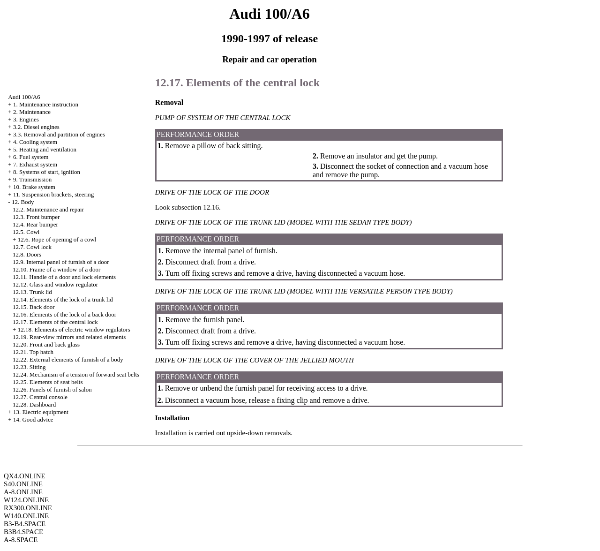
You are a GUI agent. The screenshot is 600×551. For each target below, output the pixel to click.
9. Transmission (32, 179)
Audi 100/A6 (24, 96)
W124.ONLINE (26, 500)
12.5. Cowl (26, 231)
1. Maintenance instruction (45, 104)
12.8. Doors (27, 254)
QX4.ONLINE (24, 476)
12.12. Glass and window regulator (55, 284)
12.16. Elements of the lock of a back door (64, 314)
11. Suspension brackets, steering (53, 194)
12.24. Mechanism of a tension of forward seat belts (76, 374)
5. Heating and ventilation (44, 149)
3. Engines (26, 119)
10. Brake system (34, 186)
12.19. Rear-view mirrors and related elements (69, 336)
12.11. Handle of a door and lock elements (64, 276)
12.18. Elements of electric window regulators (74, 329)
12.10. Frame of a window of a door (56, 269)
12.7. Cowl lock (32, 246)
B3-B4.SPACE (24, 524)
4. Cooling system (35, 141)
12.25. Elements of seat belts (47, 381)
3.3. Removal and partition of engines (59, 134)
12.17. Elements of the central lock (55, 321)
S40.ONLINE (23, 484)
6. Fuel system (30, 156)
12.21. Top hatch (33, 351)
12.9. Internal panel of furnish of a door (61, 261)
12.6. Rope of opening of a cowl (57, 239)
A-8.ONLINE (23, 492)
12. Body (23, 201)
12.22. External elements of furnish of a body (68, 359)
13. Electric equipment (40, 411)
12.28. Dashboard (34, 404)
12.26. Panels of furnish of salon (52, 389)
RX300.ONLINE (28, 508)
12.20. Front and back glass (46, 344)
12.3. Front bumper (36, 216)
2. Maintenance (32, 111)
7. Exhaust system (35, 164)
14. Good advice (33, 419)
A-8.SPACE (21, 539)
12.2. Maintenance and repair (48, 209)
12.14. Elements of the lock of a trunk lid (63, 299)
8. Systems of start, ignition (46, 171)
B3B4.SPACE (23, 532)
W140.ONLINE (26, 516)
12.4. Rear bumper (35, 224)
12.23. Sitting (29, 366)
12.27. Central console (40, 396)
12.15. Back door (34, 306)
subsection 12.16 (195, 207)
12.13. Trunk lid (32, 291)
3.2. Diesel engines (36, 126)
